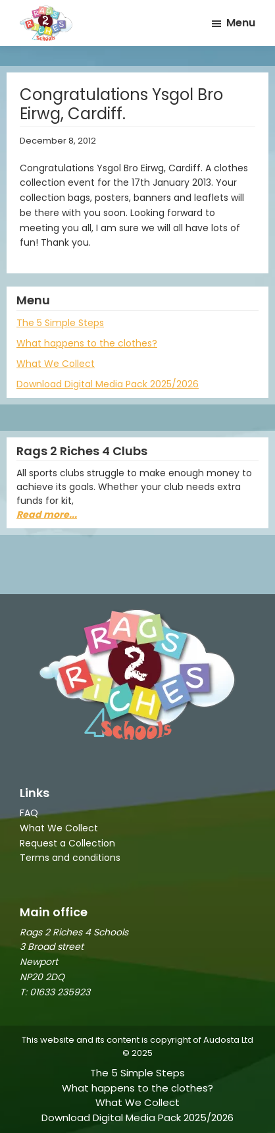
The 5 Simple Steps (60, 322)
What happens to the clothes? (86, 343)
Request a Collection (67, 843)
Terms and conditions (70, 857)
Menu (240, 22)
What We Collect (55, 363)
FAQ (29, 812)
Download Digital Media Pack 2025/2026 (107, 384)
